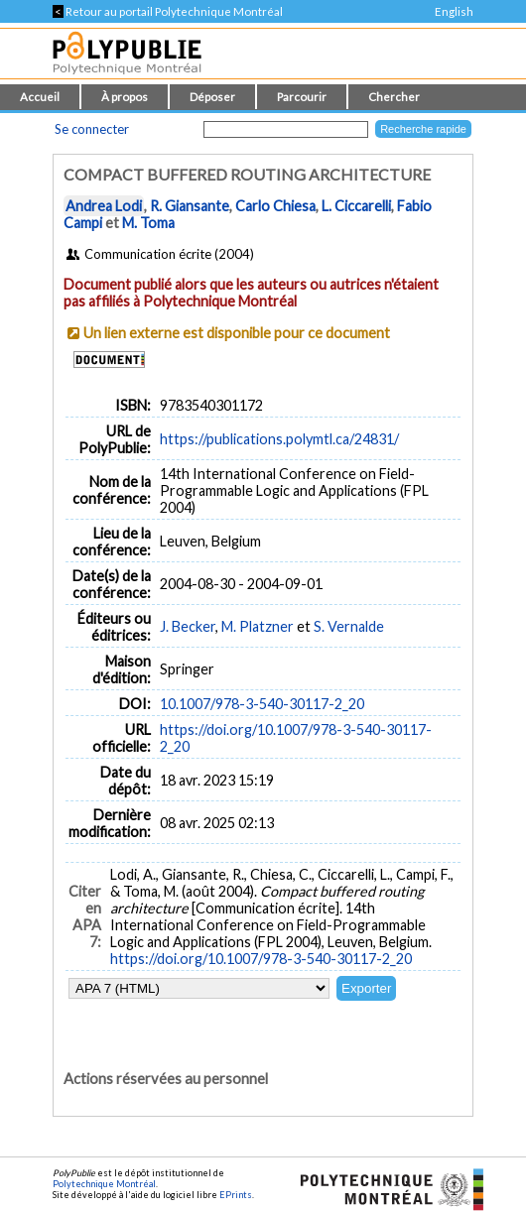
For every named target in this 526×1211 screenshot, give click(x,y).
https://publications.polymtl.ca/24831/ (279, 438)
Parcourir (302, 96)
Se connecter (92, 129)
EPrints (235, 1194)
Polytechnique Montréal (104, 1183)
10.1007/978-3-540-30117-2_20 (262, 703)
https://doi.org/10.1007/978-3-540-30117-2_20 (261, 958)
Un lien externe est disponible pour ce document (236, 332)
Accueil (40, 96)
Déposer (212, 96)
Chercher (394, 96)
